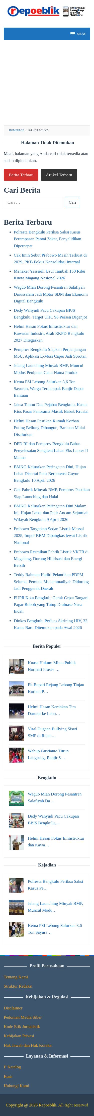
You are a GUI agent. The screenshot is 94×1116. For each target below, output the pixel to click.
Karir (8, 1076)
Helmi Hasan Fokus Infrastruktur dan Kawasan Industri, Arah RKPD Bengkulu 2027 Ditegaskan (49, 333)
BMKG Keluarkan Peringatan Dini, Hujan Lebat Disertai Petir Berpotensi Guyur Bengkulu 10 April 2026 (50, 473)
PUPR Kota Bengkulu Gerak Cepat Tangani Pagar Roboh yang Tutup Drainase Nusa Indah (51, 604)
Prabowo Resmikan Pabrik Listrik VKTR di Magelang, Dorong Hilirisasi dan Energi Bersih (51, 558)
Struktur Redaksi (18, 986)
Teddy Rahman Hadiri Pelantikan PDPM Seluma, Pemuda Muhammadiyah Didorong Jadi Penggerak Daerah (51, 581)
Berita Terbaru (21, 175)
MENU (78, 34)
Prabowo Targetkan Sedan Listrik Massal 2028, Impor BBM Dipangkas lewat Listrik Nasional (50, 535)
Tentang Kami (16, 977)
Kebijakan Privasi (19, 1035)
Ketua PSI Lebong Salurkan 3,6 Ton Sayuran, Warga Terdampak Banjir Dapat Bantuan (49, 388)
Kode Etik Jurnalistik (22, 1026)
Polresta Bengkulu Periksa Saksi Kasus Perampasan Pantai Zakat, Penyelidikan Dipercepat (47, 239)
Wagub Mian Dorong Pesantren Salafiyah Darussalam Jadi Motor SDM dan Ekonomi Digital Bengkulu (51, 294)
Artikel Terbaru (59, 175)
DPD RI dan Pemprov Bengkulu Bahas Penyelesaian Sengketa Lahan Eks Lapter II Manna (51, 450)
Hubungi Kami (16, 1085)
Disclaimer (13, 1008)
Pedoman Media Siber (23, 1017)
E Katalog (12, 1067)
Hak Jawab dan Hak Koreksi (28, 1045)
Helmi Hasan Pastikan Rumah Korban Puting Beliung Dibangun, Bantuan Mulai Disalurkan (49, 428)
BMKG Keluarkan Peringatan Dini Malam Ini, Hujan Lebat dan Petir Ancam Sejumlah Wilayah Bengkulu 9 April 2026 (51, 513)
